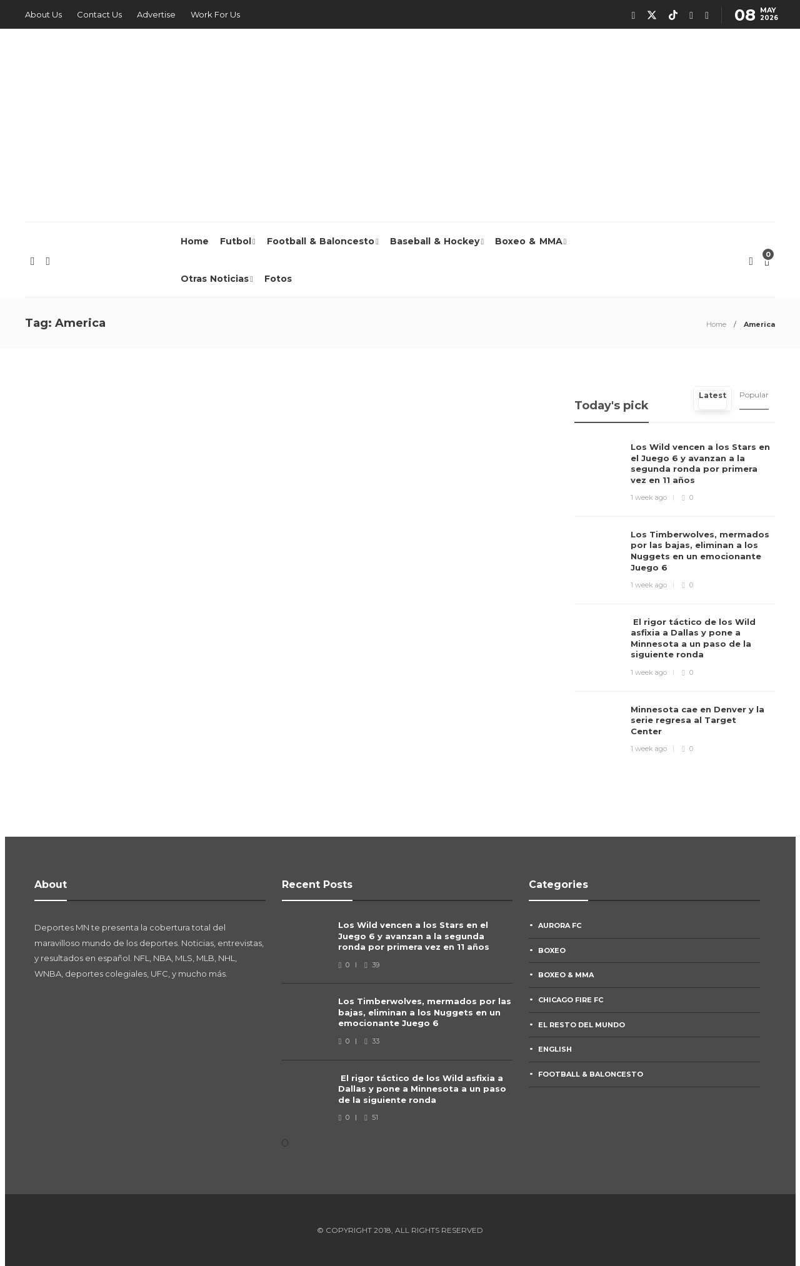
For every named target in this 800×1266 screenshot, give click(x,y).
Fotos (278, 278)
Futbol (235, 241)
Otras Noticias (215, 278)
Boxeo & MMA (528, 241)
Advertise (156, 14)
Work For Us (215, 14)
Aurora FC (559, 925)
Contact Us (99, 14)
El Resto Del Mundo (581, 1024)
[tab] (712, 398)
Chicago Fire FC (570, 999)
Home (195, 241)
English (555, 1049)
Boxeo (552, 950)
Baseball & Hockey (435, 241)
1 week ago (649, 497)
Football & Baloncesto (321, 241)
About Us (43, 14)
